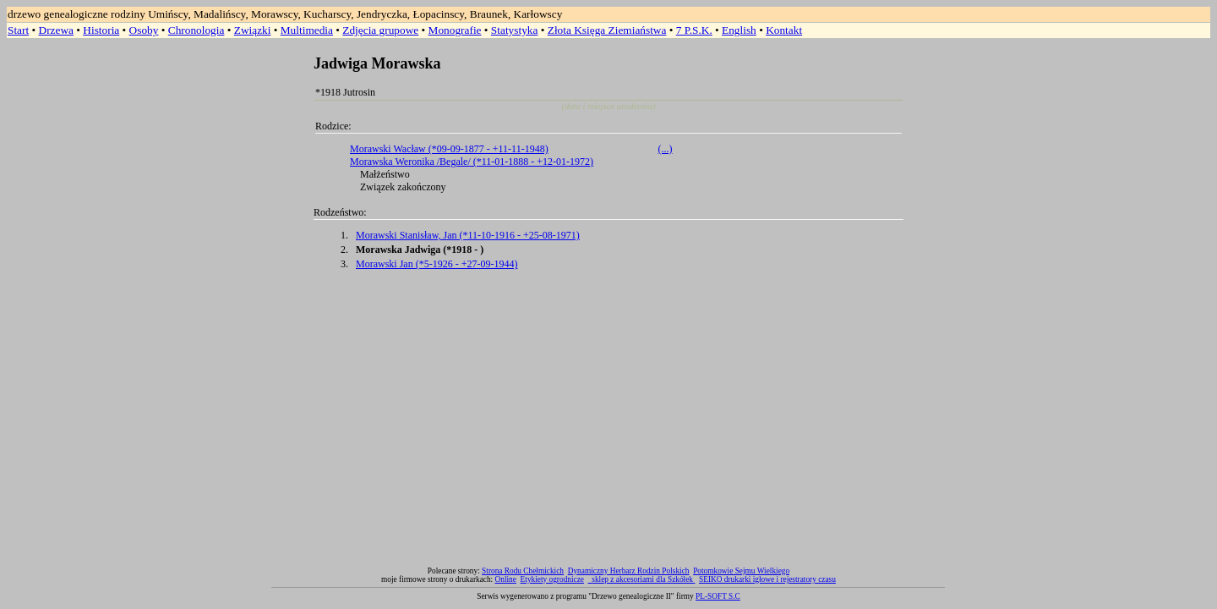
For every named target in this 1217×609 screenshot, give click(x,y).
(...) (665, 149)
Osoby (144, 30)
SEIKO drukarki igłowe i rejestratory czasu (767, 579)
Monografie (455, 30)
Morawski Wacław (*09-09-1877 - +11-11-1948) (449, 149)
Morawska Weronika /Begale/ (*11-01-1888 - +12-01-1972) (471, 161)
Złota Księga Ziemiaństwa (607, 30)
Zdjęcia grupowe (380, 30)
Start (18, 30)
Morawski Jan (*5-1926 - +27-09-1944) (436, 264)
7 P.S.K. (694, 30)
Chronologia (196, 30)
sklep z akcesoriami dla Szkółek (643, 579)
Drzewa (56, 30)
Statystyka (514, 30)
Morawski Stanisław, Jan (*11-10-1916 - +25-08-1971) (468, 235)
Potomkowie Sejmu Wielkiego (741, 571)
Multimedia (307, 30)
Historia (101, 30)
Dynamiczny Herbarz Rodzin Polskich (629, 571)
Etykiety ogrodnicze (552, 579)
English (739, 30)
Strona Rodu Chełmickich (523, 571)
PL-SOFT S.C (718, 596)
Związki (252, 30)
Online (505, 579)
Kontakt (784, 30)
